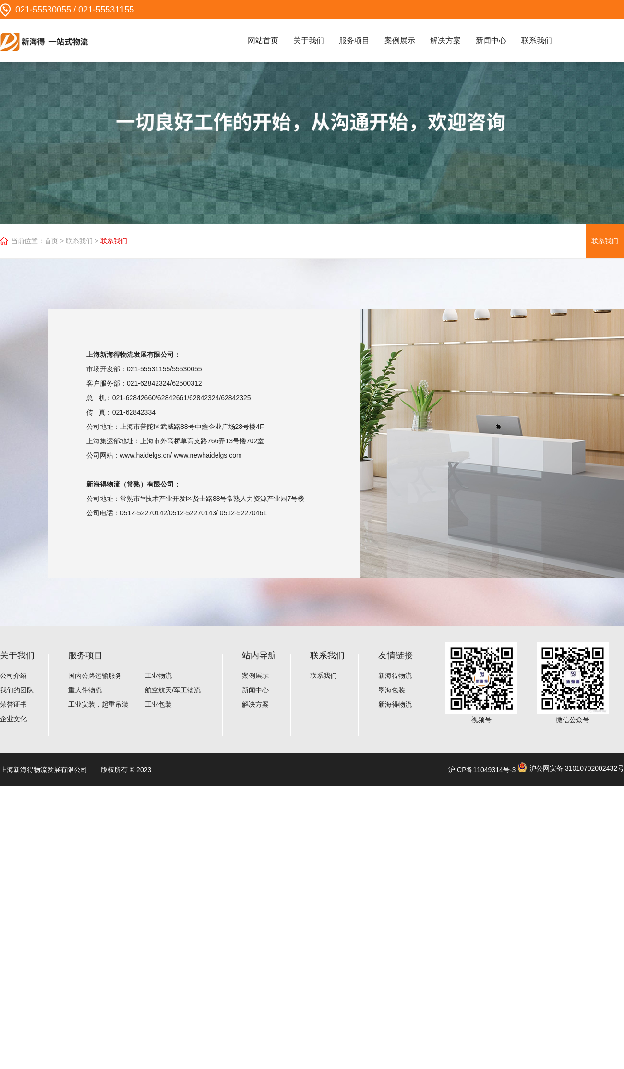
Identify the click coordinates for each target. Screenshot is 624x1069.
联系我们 (536, 40)
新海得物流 (395, 675)
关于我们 (308, 40)
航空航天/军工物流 (173, 690)
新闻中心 (491, 40)
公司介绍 (13, 675)
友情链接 (395, 655)
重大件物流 (85, 690)
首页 (51, 241)
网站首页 (263, 40)
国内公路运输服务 (95, 675)
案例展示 (399, 40)
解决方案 (445, 40)
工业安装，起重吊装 (98, 704)
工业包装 (158, 704)
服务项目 (354, 40)
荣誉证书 (13, 704)
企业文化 (13, 719)
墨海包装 (391, 690)
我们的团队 (17, 690)
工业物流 (158, 675)
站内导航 (259, 655)
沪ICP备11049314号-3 (482, 769)
